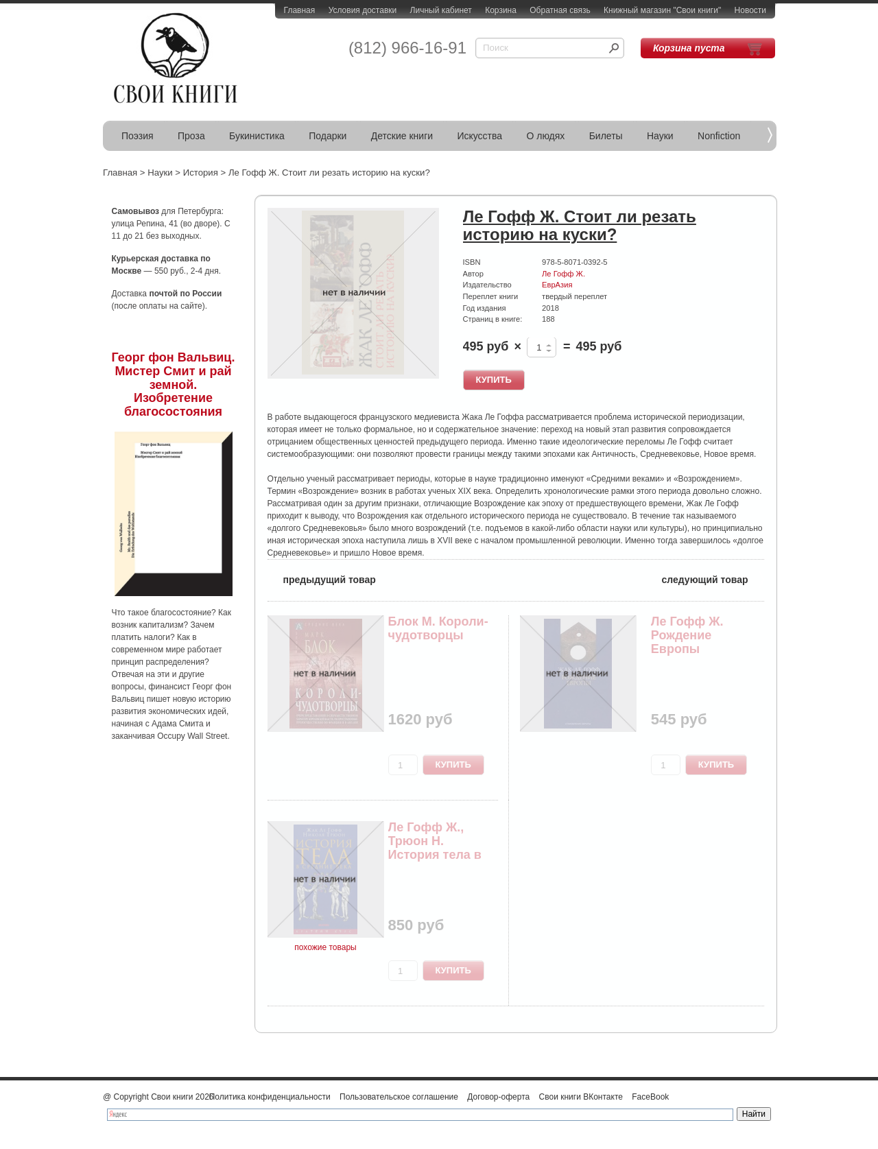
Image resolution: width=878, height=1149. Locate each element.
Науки (660, 135)
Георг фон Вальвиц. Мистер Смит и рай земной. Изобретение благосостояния (173, 384)
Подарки (327, 135)
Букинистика (257, 135)
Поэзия (137, 135)
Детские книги (402, 135)
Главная (300, 10)
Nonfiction (719, 135)
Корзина (501, 10)
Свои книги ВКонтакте (581, 1097)
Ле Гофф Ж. (563, 274)
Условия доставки (363, 10)
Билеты (606, 135)
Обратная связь (560, 10)
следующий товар (713, 578)
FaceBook (650, 1097)
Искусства (479, 135)
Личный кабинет (441, 10)
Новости (750, 10)
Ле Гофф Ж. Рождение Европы (687, 635)
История (200, 172)
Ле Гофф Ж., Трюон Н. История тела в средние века (435, 847)
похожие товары (325, 947)
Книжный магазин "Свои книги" (662, 10)
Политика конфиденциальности (270, 1097)
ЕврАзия (557, 285)
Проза (191, 135)
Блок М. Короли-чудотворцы (438, 628)
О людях (545, 135)
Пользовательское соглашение (399, 1097)
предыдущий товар (322, 578)
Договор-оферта (498, 1097)
